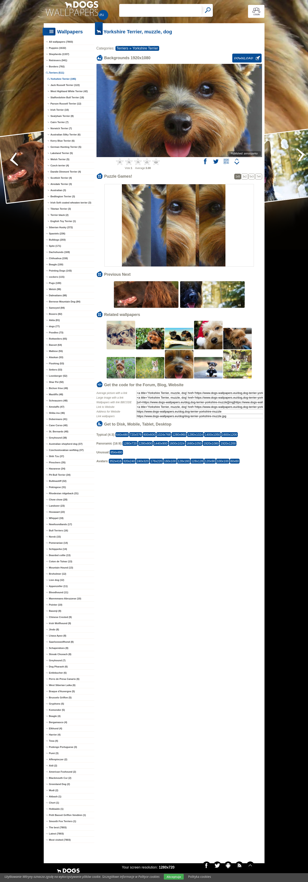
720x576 (136, 434)
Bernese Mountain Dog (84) (64, 301)
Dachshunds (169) (59, 252)
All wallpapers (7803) (61, 41)
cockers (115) (56, 277)
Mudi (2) (53, 790)
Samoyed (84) (57, 307)
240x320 (143, 461)
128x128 (197, 461)
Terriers (122, 48)
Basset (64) (55, 345)
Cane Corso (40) (58, 425)
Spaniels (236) (57, 233)
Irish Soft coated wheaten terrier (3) (71, 202)
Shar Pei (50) (56, 382)
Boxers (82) (55, 314)
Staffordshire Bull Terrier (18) (67, 97)
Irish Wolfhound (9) (60, 623)
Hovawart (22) (57, 512)
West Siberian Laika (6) (62, 685)
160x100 (170, 461)
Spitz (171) (55, 246)
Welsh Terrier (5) (60, 159)
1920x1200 (228, 443)
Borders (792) (57, 66)
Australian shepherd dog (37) (66, 444)
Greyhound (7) (57, 660)
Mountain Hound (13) (61, 567)
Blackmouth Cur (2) (60, 778)
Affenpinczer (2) (58, 759)
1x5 (238, 176)
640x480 (122, 434)
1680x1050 (194, 443)
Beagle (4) (55, 716)
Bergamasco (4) (58, 722)
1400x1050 (212, 434)
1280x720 (130, 443)
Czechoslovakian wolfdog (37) (66, 450)
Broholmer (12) (57, 573)
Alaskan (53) (56, 357)
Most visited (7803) (60, 839)
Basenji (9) (55, 611)
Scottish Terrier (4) (61, 178)
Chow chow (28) (58, 499)
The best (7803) (58, 827)
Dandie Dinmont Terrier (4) (66, 171)
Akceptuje (173, 877)
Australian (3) (58, 190)
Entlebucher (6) (58, 672)
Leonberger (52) (58, 375)
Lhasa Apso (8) (57, 635)
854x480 (116, 452)
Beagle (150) (56, 264)
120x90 (210, 461)
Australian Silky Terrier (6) (66, 134)
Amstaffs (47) (56, 406)
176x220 (156, 461)
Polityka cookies (199, 876)
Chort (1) (54, 802)
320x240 (129, 461)
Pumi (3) (54, 753)
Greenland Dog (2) (59, 784)
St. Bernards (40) (58, 431)
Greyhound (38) (58, 437)
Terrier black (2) (60, 215)
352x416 (115, 461)
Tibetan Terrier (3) (61, 208)
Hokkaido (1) (56, 809)
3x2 (244, 176)
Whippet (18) (56, 518)
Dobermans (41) (58, 419)
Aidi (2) (53, 765)
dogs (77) (54, 326)
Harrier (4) (55, 734)
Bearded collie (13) (60, 555)
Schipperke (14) (58, 549)
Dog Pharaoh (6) (58, 666)
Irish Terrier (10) (60, 109)
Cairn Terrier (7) (60, 122)
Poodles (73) (56, 332)
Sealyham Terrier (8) (62, 116)
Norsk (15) (55, 536)
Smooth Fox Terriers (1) (62, 821)
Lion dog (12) (56, 580)
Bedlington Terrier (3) (63, 196)
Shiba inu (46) (57, 413)
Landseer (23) (57, 505)
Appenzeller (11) (58, 586)
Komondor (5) (57, 710)
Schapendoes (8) (58, 648)
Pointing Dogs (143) (60, 270)
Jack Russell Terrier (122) (65, 85)
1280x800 (145, 443)
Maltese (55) (56, 351)
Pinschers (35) (57, 462)
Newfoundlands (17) (60, 524)
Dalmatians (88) (58, 295)
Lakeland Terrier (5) (62, 153)
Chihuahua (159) (58, 258)
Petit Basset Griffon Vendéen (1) (67, 815)
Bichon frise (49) (58, 388)
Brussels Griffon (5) (60, 697)
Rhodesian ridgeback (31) (64, 493)
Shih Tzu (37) (56, 456)
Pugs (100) (55, 283)
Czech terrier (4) (60, 165)
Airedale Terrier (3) (61, 184)
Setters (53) (55, 369)
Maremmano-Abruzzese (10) (65, 598)
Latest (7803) (56, 833)
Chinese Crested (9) (60, 617)
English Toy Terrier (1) (63, 221)
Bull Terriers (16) (58, 530)
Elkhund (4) (55, 728)
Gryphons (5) (56, 703)
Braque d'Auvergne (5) (62, 691)
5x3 (251, 176)
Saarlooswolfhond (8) (61, 642)
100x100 (223, 461)
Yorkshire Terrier (145, 48)
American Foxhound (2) (62, 771)
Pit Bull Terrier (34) (60, 474)
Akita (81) (54, 320)
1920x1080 (211, 443)
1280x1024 (195, 434)
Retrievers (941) (58, 60)
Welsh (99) (55, 289)
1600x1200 (229, 434)
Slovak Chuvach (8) (60, 654)
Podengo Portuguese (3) (63, 747)
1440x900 (161, 443)
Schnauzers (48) (58, 400)
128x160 (184, 461)
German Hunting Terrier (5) (66, 147)
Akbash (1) (55, 796)
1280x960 (179, 434)
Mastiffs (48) (56, 394)
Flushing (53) (56, 363)
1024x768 (164, 434)
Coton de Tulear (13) (60, 561)
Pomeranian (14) (58, 543)
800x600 (149, 434)
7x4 (258, 176)
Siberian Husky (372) (61, 227)
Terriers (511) (56, 72)
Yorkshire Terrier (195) (63, 79)
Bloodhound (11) (58, 592)
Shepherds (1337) (59, 54)
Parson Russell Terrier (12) (66, 103)
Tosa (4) (53, 740)
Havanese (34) (57, 468)
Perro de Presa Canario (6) (64, 679)
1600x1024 (177, 443)
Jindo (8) (54, 629)
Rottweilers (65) (58, 338)
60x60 (235, 461)
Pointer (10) (55, 604)
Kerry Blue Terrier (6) (63, 140)
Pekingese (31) (57, 487)
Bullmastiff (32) (57, 481)
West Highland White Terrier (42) (69, 91)
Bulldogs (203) (57, 239)
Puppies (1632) (57, 48)
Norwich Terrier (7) (61, 128)
